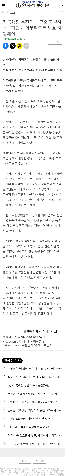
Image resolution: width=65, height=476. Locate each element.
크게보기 (55, 42)
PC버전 (40, 461)
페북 (6, 46)
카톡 (19, 46)
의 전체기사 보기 (41, 331)
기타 (22, 12)
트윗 (13, 46)
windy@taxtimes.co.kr (31, 337)
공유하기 (61, 13)
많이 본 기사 (12, 360)
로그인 (25, 461)
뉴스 (12, 12)
